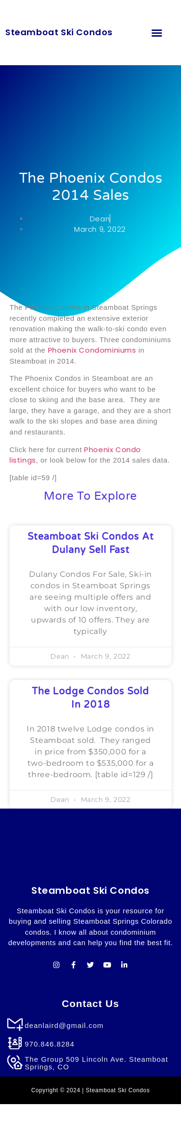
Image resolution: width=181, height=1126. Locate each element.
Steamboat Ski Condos (59, 32)
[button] (156, 32)
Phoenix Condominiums (93, 350)
